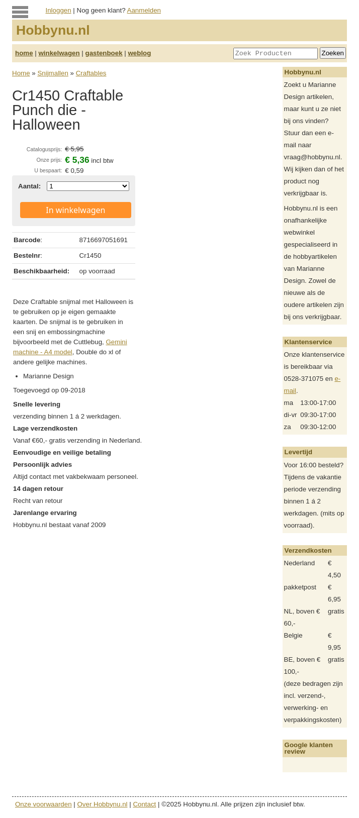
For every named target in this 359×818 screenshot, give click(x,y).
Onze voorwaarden (43, 804)
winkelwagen (58, 53)
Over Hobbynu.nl (102, 804)
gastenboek (104, 53)
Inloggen (58, 10)
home (24, 53)
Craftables (91, 73)
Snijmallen (52, 73)
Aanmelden (144, 10)
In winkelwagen (75, 210)
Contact (144, 804)
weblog (139, 53)
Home (21, 73)
